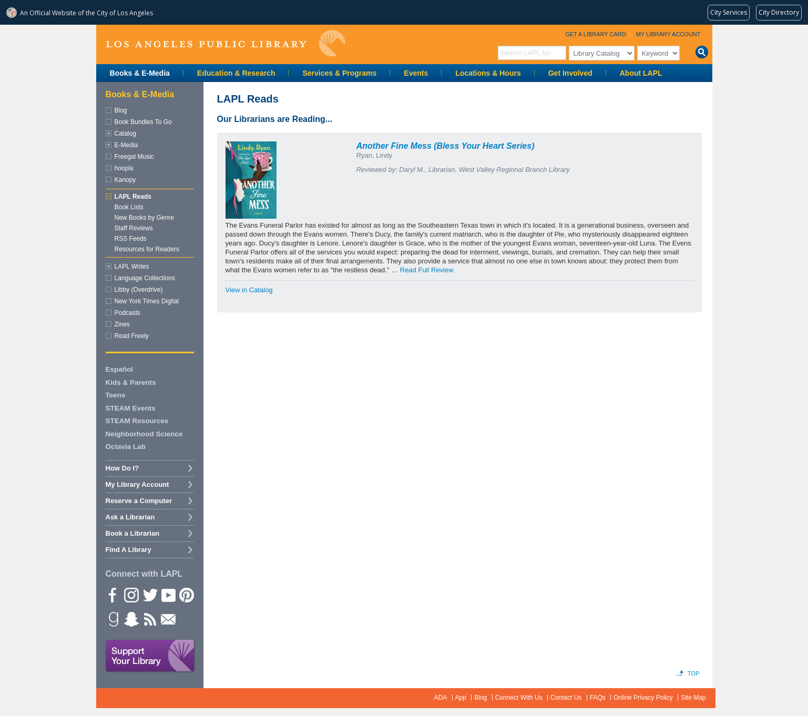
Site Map (693, 697)
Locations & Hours (487, 73)
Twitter (149, 594)
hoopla (124, 168)
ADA (440, 697)
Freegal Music (134, 156)
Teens (116, 395)
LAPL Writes (132, 266)
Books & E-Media (140, 73)
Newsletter (167, 618)
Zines (122, 324)
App (460, 697)
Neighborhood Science (144, 434)
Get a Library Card (595, 34)
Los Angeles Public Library (225, 43)
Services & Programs (339, 73)
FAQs (598, 697)
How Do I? (122, 468)
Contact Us (565, 697)
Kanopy (125, 179)
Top (693, 673)
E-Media (126, 145)
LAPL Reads (133, 196)
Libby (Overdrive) (139, 289)
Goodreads (112, 618)
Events (416, 73)
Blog (121, 110)
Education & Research (236, 73)
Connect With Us (519, 697)
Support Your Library (150, 656)
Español (120, 369)
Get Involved (570, 73)
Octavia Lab (126, 447)
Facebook (112, 594)
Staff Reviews (134, 228)
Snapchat (130, 618)
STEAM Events (131, 408)
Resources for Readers (147, 249)
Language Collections (145, 278)
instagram (130, 594)
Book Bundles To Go (143, 122)
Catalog (125, 133)
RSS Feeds (131, 238)
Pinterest (186, 594)
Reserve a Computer (139, 501)
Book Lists (129, 207)
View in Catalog (249, 290)
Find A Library (128, 550)
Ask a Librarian (130, 517)
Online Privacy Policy (643, 697)
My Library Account (668, 34)
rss (149, 618)
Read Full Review (427, 270)
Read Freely (132, 336)
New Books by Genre (144, 217)
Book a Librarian (133, 533)
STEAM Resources (137, 421)
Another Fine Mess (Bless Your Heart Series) (445, 145)
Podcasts (127, 312)
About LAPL (641, 73)
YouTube (167, 594)
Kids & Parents (131, 382)
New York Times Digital (147, 301)
